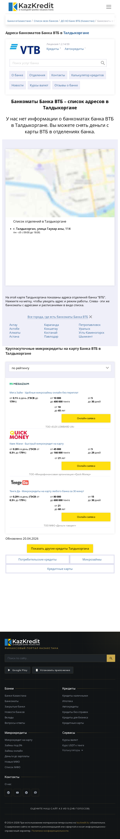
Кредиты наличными (75, 695)
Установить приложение (52, 670)
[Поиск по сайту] (56, 658)
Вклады (9, 717)
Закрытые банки (15, 706)
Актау (13, 325)
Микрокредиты (16, 733)
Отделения (37, 75)
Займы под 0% (13, 745)
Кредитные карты (60, 569)
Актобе (14, 329)
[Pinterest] (35, 792)
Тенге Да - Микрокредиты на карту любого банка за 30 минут (47, 491)
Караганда (51, 325)
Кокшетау (51, 329)
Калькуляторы (72, 750)
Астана (14, 336)
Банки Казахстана (15, 695)
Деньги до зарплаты (17, 756)
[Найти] (111, 658)
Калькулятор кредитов (87, 75)
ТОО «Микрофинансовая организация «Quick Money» (60, 474)
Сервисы (68, 733)
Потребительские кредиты (37, 559)
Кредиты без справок (75, 712)
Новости (18, 85)
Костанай (50, 332)
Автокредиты (74, 49)
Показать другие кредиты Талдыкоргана (60, 548)
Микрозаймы (92, 559)
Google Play (17, 670)
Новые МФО (12, 761)
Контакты (58, 75)
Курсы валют (39, 85)
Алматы (15, 332)
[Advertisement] (60, 602)
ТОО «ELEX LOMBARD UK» (60, 426)
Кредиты (53, 49)
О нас (8, 784)
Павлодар (51, 336)
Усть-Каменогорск (91, 332)
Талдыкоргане (76, 32)
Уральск (84, 329)
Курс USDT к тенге (73, 745)
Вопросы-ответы (15, 723)
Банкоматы (12, 701)
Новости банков (14, 712)
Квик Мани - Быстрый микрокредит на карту (37, 443)
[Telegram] (26, 792)
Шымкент (86, 336)
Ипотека (67, 701)
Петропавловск (90, 325)
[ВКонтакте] (8, 792)
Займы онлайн (14, 750)
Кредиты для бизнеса (75, 717)
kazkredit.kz (83, 822)
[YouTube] (17, 792)
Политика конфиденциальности (50, 830)
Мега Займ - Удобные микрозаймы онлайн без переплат (44, 392)
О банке (17, 75)
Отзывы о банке (66, 85)
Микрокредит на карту (18, 740)
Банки (9, 688)
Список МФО (12, 767)
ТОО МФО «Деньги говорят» (60, 525)
